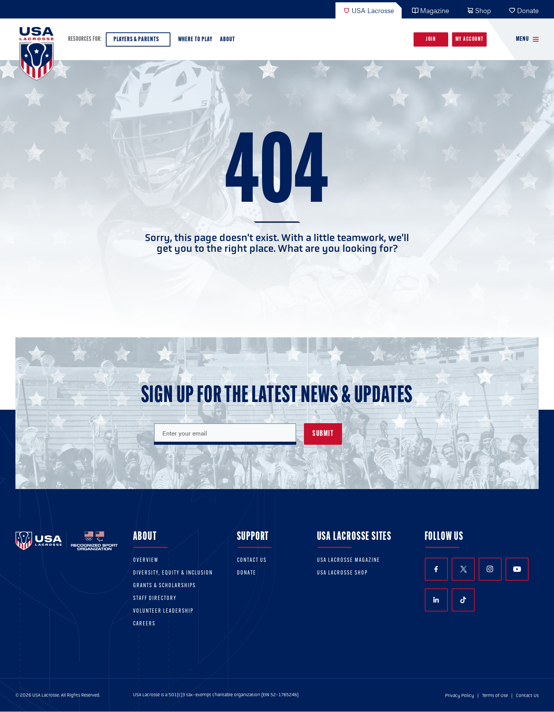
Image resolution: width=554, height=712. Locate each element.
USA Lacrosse (368, 10)
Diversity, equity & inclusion (173, 573)
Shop (479, 10)
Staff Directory (155, 598)
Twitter (463, 569)
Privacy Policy (459, 695)
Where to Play (195, 39)
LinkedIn (436, 600)
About (229, 41)
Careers (144, 624)
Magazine (430, 10)
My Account (470, 39)
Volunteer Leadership (163, 611)
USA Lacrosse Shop (342, 573)
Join (431, 39)
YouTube (517, 569)
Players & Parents (138, 41)
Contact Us (252, 560)
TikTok (463, 599)
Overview (146, 560)
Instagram (490, 569)
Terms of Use (495, 695)
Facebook (436, 569)
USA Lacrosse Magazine (348, 560)
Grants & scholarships (164, 586)
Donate (524, 10)
